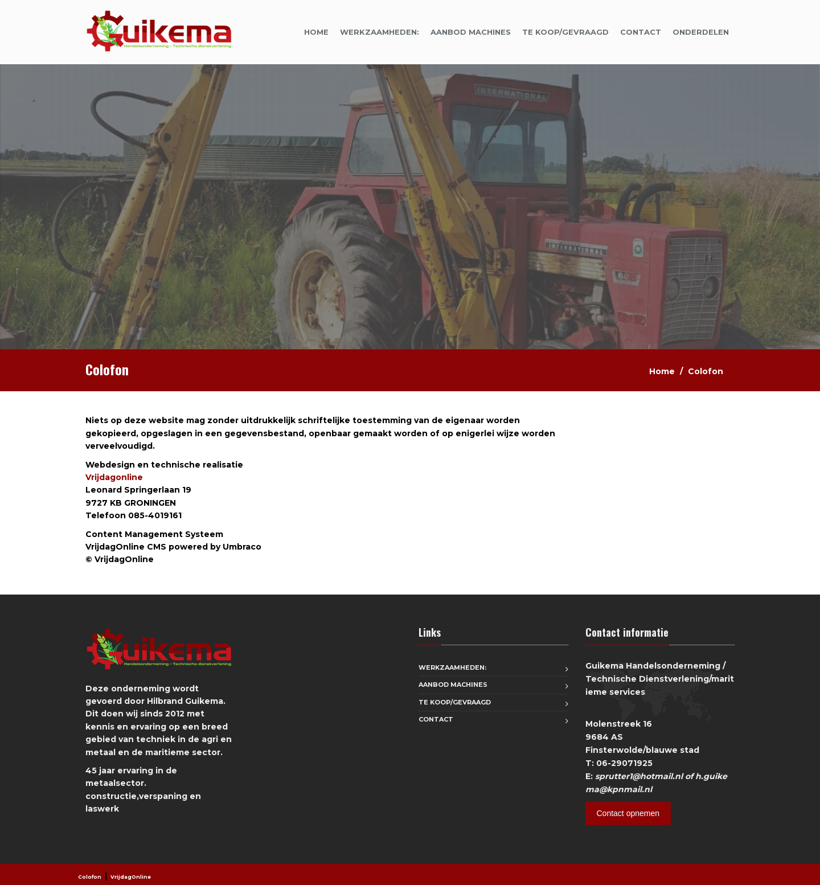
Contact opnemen (628, 813)
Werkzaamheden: (379, 31)
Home (316, 31)
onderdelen (701, 31)
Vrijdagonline (114, 477)
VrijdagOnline (130, 877)
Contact (640, 31)
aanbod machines (470, 31)
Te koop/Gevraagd (565, 31)
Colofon (89, 877)
